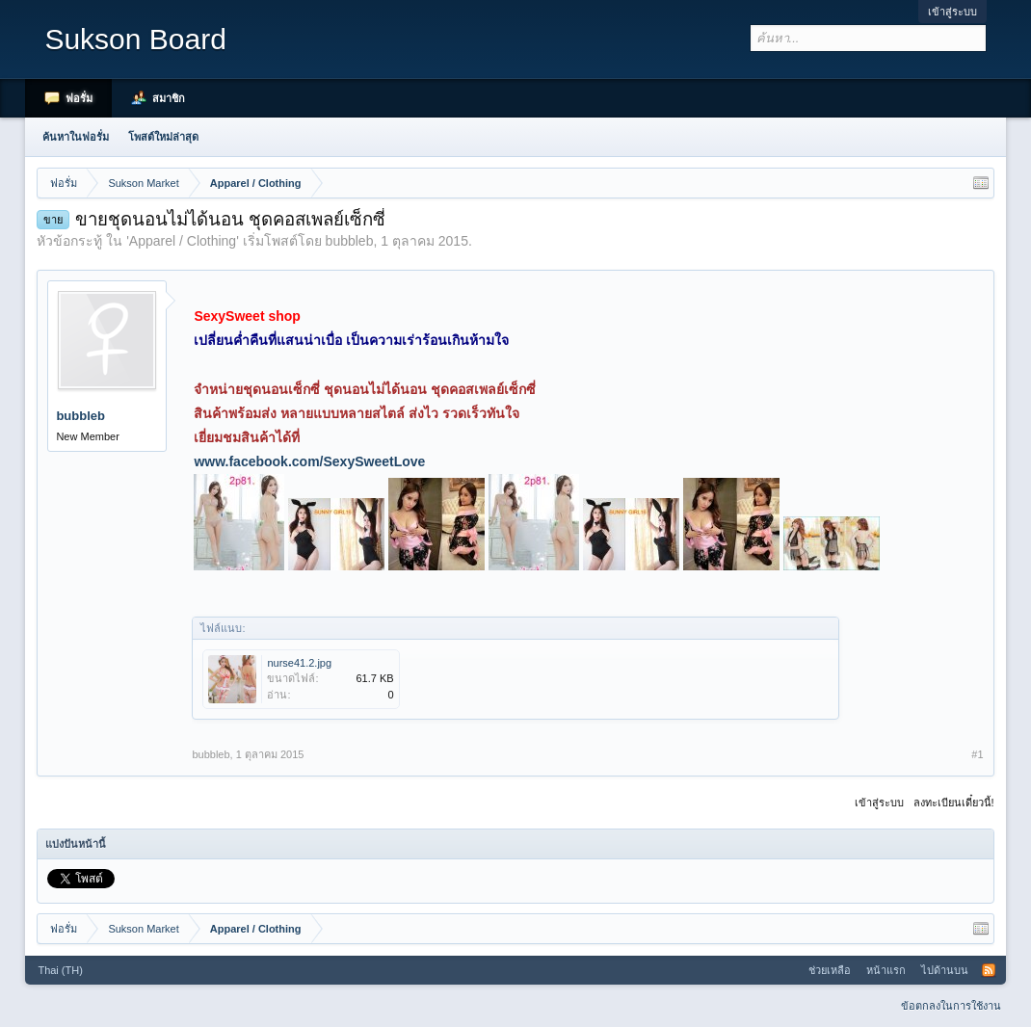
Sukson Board (134, 39)
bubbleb (350, 241)
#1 (977, 754)
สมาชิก (168, 98)
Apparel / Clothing (182, 241)
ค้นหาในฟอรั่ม (75, 137)
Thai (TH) (60, 970)
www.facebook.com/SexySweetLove (309, 461)
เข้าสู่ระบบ (952, 11)
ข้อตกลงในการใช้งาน (951, 1006)
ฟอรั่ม (79, 98)
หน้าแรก (886, 970)
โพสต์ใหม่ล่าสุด (163, 137)
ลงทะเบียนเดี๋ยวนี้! (953, 802)
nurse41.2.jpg (299, 663)
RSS (988, 970)
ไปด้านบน (944, 970)
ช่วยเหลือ (829, 970)
